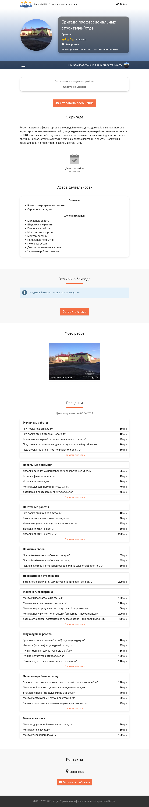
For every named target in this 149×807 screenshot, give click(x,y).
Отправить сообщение (75, 103)
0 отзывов (81, 39)
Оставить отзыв (75, 312)
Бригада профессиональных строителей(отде (98, 65)
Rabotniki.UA (40, 4)
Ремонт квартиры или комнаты (44, 205)
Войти (121, 4)
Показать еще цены (74, 455)
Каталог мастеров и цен (64, 4)
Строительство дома (38, 209)
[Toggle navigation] (23, 65)
